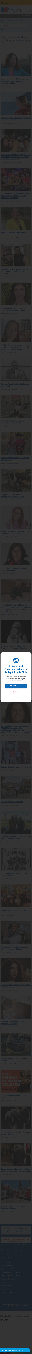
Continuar (16, 692)
